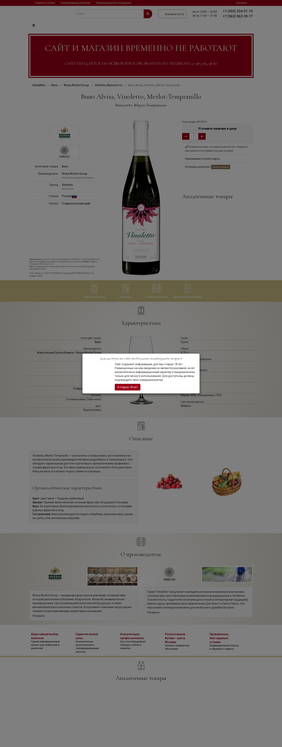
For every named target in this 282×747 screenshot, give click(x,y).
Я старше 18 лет (127, 387)
